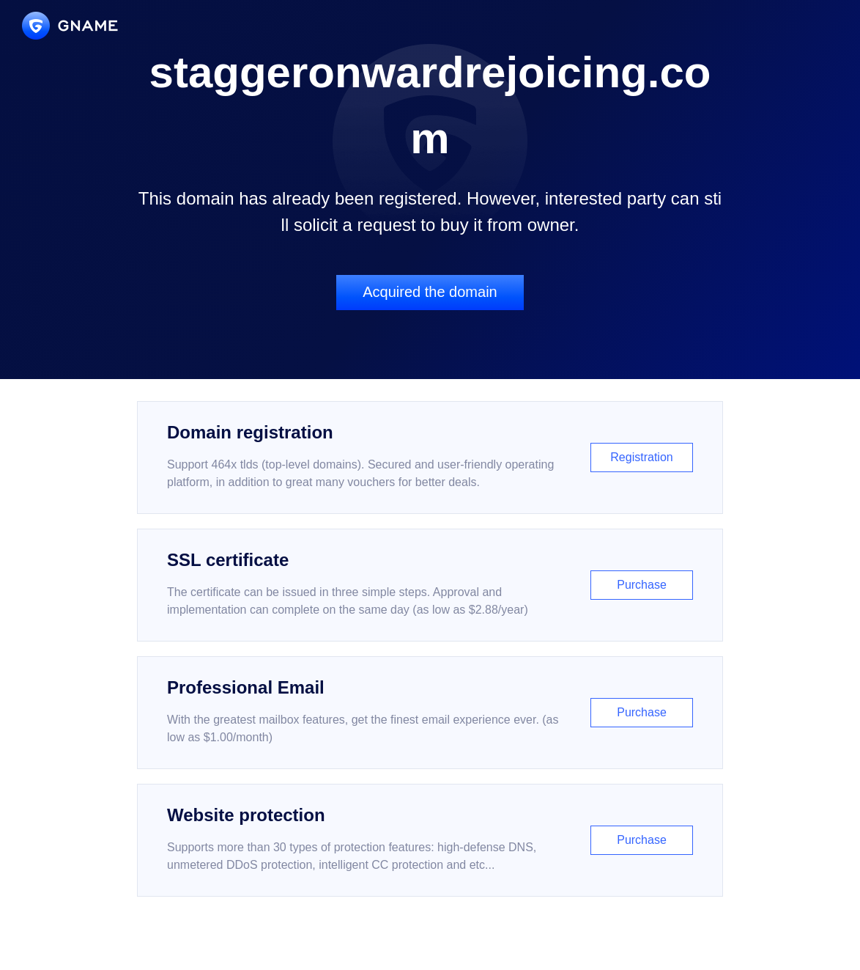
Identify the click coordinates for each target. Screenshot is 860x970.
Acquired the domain (430, 292)
